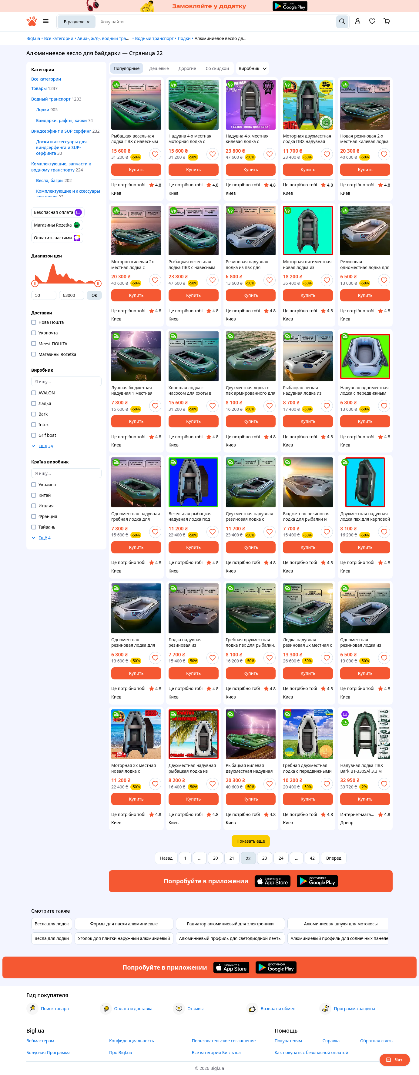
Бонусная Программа (48, 1052)
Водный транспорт (154, 38)
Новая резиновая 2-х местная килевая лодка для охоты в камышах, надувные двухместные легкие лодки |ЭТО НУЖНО (364, 138)
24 (281, 858)
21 (232, 858)
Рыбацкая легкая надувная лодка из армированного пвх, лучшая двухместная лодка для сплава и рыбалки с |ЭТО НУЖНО (304, 390)
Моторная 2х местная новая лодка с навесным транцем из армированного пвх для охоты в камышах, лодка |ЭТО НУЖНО (136, 768)
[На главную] (31, 24)
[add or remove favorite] (155, 154)
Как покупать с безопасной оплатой (311, 1052)
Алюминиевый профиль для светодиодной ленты (230, 938)
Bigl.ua (33, 38)
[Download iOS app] (272, 881)
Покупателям (288, 1040)
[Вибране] (372, 23)
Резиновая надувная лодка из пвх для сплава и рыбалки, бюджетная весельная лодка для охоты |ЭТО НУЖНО (249, 264)
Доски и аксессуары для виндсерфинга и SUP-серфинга (61, 147)
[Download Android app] (317, 881)
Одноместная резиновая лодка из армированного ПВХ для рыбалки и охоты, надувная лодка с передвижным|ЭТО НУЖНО (362, 642)
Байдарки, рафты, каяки (61, 120)
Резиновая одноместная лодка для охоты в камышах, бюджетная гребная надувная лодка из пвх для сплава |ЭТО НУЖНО (364, 264)
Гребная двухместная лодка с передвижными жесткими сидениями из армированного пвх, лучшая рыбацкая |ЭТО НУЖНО (307, 768)
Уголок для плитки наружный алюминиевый (124, 938)
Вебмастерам (40, 1040)
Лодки (184, 38)
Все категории (58, 38)
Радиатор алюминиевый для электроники (230, 924)
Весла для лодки (52, 938)
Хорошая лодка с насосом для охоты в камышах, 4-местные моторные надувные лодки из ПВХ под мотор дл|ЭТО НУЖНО (192, 390)
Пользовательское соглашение (224, 1040)
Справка (331, 1040)
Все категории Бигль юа (216, 1052)
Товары (39, 88)
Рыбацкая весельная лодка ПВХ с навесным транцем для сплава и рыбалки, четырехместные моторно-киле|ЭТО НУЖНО (192, 264)
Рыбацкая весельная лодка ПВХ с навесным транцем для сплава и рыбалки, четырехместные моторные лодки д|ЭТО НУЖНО (135, 138)
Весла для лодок (52, 924)
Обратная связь (376, 1040)
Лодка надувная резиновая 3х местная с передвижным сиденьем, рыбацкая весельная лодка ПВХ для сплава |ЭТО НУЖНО (307, 642)
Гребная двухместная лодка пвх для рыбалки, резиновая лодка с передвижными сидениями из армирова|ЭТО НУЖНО (250, 642)
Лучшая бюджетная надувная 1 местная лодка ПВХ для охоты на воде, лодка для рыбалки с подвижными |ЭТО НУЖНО (136, 390)
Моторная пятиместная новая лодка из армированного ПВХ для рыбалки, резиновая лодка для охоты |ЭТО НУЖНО (307, 264)
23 (264, 858)
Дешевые (159, 68)
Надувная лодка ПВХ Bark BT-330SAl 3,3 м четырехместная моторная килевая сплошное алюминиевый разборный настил (361, 768)
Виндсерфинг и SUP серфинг (61, 131)
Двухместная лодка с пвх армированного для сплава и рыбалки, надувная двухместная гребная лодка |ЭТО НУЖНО (251, 390)
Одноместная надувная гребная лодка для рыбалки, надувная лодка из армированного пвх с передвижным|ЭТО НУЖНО (135, 516)
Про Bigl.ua (120, 1052)
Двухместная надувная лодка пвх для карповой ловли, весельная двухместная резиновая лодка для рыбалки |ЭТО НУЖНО (365, 516)
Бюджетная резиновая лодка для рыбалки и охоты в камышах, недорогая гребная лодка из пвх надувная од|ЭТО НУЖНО (306, 516)
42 (312, 858)
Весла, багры (49, 180)
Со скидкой (217, 68)
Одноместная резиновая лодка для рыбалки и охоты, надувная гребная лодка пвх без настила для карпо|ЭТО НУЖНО (135, 642)
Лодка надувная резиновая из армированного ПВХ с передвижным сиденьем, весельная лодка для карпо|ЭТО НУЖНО (191, 642)
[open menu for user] (358, 21)
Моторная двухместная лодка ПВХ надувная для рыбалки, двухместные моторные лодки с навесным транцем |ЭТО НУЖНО (307, 138)
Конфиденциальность (131, 1040)
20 (215, 858)
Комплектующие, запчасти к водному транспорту (61, 166)
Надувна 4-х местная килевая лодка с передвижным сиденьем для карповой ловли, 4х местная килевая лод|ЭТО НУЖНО (251, 138)
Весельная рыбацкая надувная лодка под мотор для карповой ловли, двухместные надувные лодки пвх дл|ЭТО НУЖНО (190, 516)
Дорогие (187, 68)
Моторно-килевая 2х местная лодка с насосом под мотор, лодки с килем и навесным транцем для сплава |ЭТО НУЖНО (135, 264)
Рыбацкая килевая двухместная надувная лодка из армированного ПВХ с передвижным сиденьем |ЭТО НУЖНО (250, 768)
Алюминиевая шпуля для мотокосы (341, 924)
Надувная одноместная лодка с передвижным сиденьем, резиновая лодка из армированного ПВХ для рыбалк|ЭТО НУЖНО (364, 390)
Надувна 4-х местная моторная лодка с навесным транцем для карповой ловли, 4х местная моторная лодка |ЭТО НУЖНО (193, 138)
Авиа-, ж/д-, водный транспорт (108, 38)
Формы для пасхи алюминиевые (124, 924)
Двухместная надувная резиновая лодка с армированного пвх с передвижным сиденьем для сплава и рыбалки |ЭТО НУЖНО (250, 516)
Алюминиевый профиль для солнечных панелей (341, 938)
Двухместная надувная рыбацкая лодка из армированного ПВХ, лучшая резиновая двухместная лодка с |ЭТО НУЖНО (192, 768)
